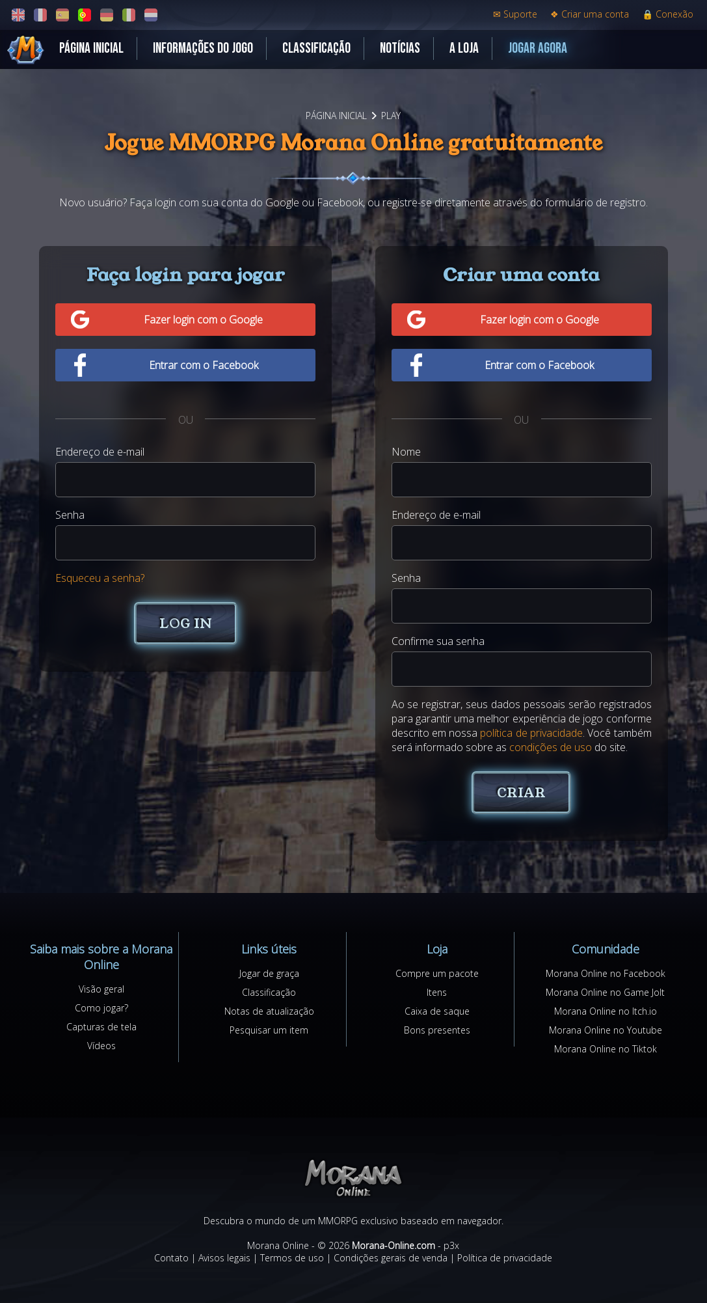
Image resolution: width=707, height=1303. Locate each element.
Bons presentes (437, 1030)
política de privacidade (531, 733)
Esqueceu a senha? (99, 578)
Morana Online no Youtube (605, 1030)
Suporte (515, 14)
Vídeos (101, 1045)
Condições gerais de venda (390, 1258)
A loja (464, 48)
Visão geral (101, 989)
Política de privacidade (504, 1258)
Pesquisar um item (269, 1030)
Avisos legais (224, 1258)
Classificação (316, 48)
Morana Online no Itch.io (605, 1011)
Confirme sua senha (438, 641)
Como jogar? (101, 1008)
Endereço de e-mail (99, 452)
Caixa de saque (437, 1011)
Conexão (667, 14)
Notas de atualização (269, 1011)
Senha (70, 515)
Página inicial (91, 48)
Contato (171, 1258)
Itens (437, 992)
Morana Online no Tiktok (605, 1049)
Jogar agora (537, 48)
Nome (406, 452)
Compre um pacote (437, 973)
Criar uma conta (589, 14)
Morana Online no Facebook (605, 973)
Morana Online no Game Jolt (605, 992)
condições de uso (550, 747)
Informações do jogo (203, 48)
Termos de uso (292, 1258)
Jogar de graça (269, 973)
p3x (451, 1245)
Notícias (400, 48)
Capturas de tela (101, 1027)
